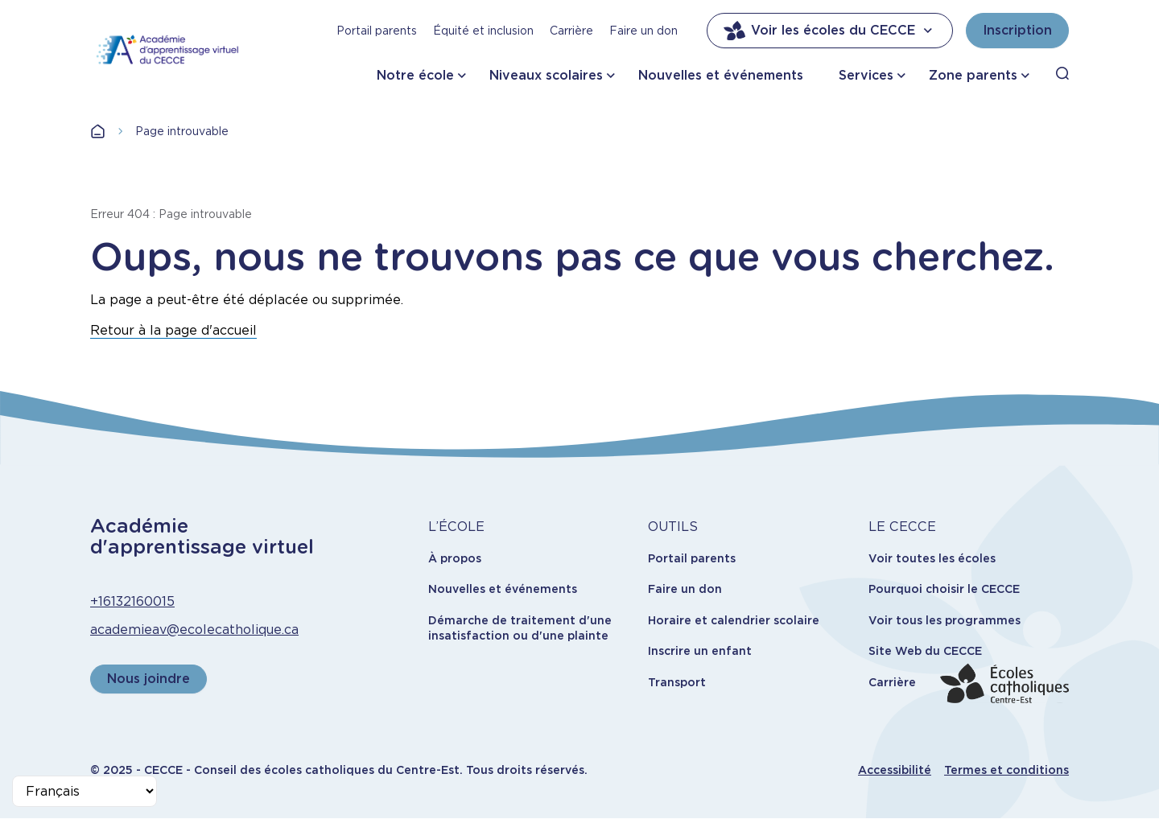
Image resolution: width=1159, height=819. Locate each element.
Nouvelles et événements (720, 75)
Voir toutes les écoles (932, 558)
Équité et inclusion (483, 30)
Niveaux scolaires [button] (546, 75)
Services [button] (866, 75)
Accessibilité (894, 769)
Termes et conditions (1006, 769)
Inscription (1017, 30)
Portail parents (376, 30)
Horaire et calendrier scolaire (733, 620)
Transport (677, 682)
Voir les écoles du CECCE (830, 30)
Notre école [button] (415, 75)
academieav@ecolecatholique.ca (194, 629)
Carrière (571, 30)
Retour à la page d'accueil (173, 330)
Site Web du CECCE (925, 650)
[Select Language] (84, 791)
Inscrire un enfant (700, 650)
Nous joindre (148, 678)
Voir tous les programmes (944, 620)
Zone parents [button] (973, 75)
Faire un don (643, 30)
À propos (454, 558)
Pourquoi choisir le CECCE (944, 588)
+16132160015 (132, 601)
